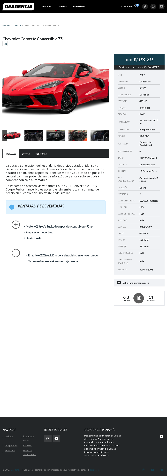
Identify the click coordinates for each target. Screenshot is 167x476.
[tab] (11, 153)
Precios (62, 6)
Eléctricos (79, 6)
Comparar (129, 6)
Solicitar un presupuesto (133, 282)
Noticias (46, 6)
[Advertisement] (139, 337)
